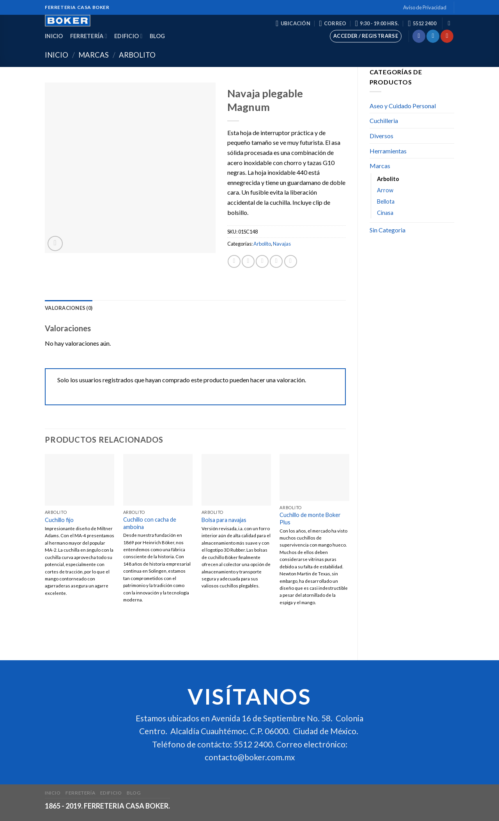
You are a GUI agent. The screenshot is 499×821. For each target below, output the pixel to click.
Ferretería (88, 36)
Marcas (93, 55)
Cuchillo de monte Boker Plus (310, 519)
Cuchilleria (384, 120)
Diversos (381, 135)
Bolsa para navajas (224, 520)
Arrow (385, 190)
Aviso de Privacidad (424, 7)
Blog (157, 36)
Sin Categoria (387, 230)
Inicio (54, 36)
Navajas (282, 244)
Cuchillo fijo (59, 520)
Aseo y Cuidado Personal (403, 105)
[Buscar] (451, 23)
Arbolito (137, 55)
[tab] (68, 308)
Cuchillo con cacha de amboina (149, 523)
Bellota (386, 201)
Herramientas (388, 151)
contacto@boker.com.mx (250, 757)
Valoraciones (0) (68, 308)
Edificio (128, 36)
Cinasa (385, 212)
